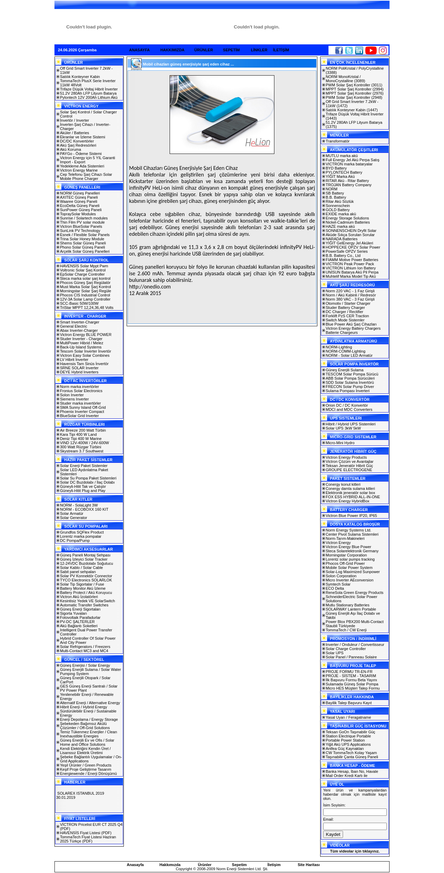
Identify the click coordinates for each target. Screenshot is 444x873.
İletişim (274, 865)
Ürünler (204, 865)
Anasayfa (135, 865)
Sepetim (239, 865)
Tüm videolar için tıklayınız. (354, 851)
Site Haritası (309, 865)
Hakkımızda (170, 865)
